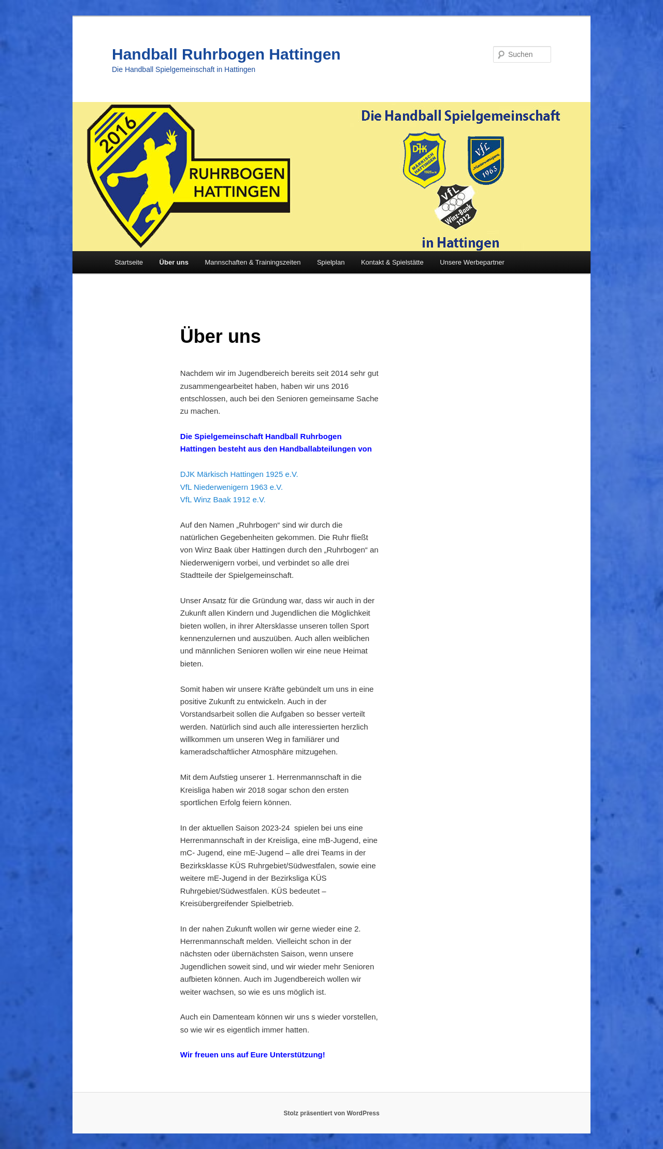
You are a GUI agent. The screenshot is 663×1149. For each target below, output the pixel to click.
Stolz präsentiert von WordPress (331, 1113)
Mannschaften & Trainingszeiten (252, 262)
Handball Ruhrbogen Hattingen (226, 54)
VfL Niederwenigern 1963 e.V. (231, 487)
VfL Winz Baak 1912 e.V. (223, 499)
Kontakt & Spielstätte (392, 262)
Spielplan (331, 262)
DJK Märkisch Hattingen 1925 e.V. (239, 474)
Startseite (128, 262)
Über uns (174, 262)
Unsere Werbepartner (472, 262)
